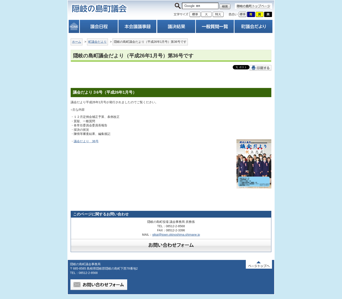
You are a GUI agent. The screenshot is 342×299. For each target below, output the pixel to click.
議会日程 (99, 26)
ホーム (76, 41)
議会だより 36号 (86, 141)
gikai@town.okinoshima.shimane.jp (176, 234)
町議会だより (253, 26)
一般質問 (215, 26)
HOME (74, 26)
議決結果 (176, 26)
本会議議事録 (137, 26)
